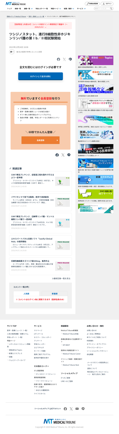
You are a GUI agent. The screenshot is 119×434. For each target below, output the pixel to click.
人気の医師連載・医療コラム (17, 334)
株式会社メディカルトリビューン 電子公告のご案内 (98, 373)
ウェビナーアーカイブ (17, 360)
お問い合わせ (92, 330)
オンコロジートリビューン (46, 374)
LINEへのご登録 (67, 381)
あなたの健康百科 (42, 390)
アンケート (38, 340)
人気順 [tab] (26, 293)
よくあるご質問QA (94, 334)
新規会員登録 (92, 4)
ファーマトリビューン (44, 381)
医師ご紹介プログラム (42, 354)
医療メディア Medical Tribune (16, 16)
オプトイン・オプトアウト (97, 344)
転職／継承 (68, 8)
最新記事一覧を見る (61, 278)
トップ (9, 8)
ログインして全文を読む (40, 76)
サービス (80, 8)
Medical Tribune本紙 (70, 334)
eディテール (38, 334)
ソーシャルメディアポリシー (97, 351)
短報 (10, 357)
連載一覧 (27, 8)
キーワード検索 (40, 351)
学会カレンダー (40, 344)
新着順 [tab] (55, 293)
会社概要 (90, 354)
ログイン (107, 4)
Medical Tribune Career (72, 354)
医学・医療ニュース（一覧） (17, 330)
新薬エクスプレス (15, 353)
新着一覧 (18, 8)
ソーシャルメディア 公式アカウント (47, 408)
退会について (92, 368)
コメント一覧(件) (21, 286)
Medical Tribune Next (71, 365)
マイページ (38, 330)
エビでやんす (39, 347)
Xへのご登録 (65, 378)
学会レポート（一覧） (15, 337)
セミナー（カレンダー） (43, 337)
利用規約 (90, 340)
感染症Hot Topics (15, 350)
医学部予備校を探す (41, 358)
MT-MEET (66, 345)
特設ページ (55, 8)
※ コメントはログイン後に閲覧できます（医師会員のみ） (40, 299)
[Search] (103, 8)
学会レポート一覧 (42, 8)
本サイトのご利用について (97, 337)
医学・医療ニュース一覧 (36, 16)
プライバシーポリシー (95, 347)
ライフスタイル (40, 393)
